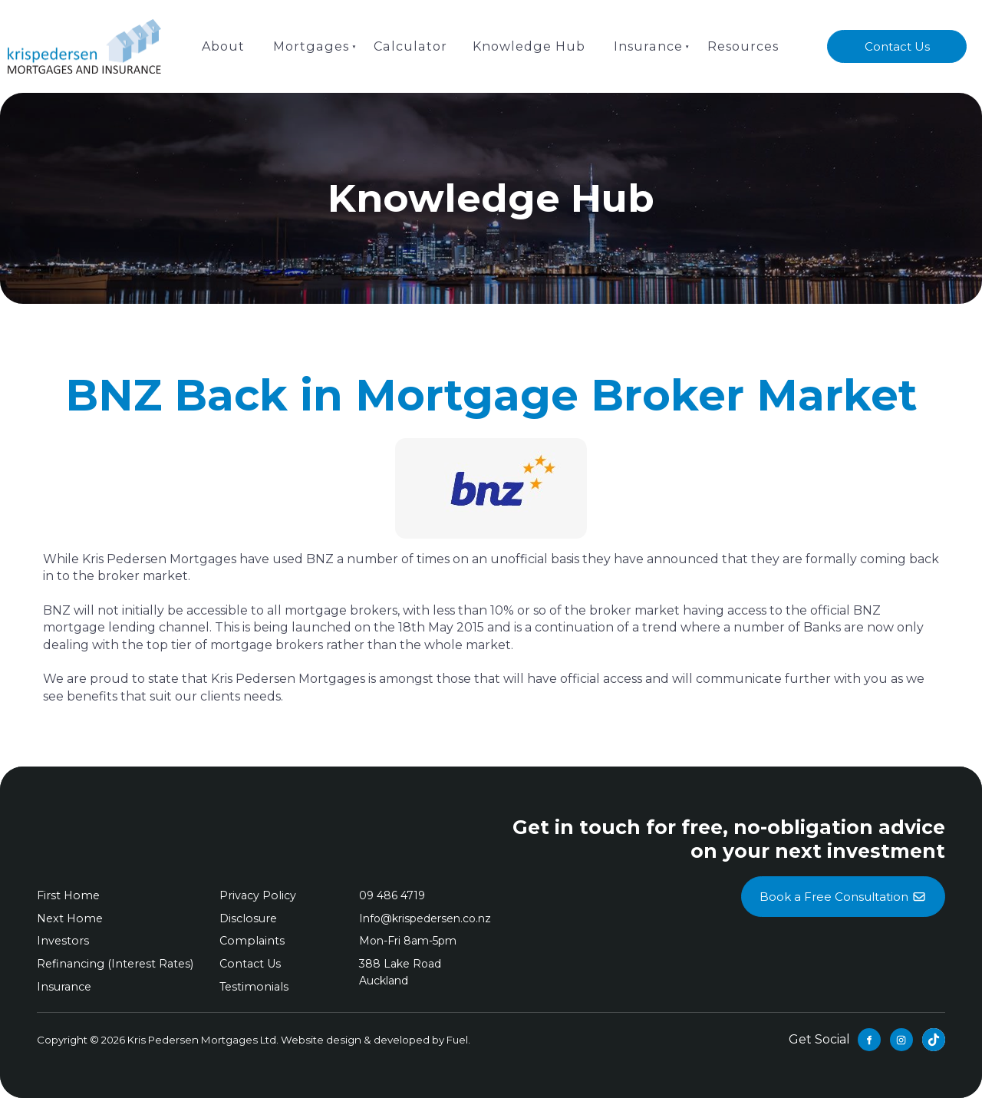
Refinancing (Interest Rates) (113, 964)
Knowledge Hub (527, 45)
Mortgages (313, 45)
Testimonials (252, 987)
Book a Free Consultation (843, 885)
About (226, 45)
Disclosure (247, 918)
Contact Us (897, 38)
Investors (62, 941)
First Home (67, 895)
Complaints (249, 941)
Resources (740, 45)
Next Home (69, 918)
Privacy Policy (256, 895)
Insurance (645, 45)
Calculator (410, 45)
